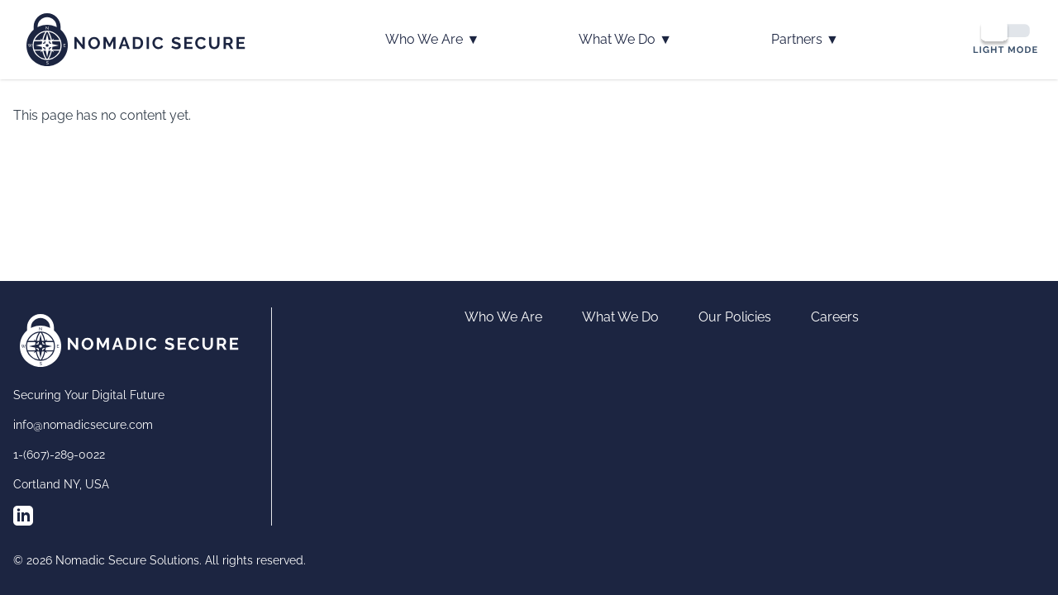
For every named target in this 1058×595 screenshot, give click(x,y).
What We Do (625, 40)
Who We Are (432, 40)
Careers (835, 317)
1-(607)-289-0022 (59, 454)
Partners (805, 40)
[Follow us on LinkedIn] (23, 516)
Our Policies (734, 317)
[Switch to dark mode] (1005, 37)
